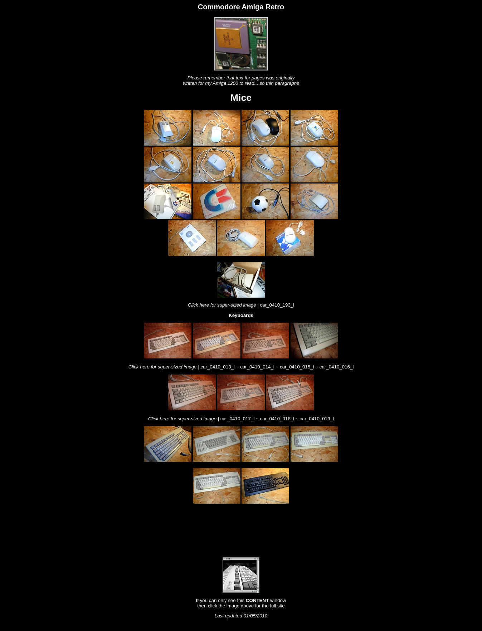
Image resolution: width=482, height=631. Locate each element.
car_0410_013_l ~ (220, 367)
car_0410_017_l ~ (240, 418)
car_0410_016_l (337, 367)
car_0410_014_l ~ (260, 367)
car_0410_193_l (277, 305)
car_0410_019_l (317, 418)
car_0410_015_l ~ (300, 367)
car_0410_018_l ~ (280, 418)
